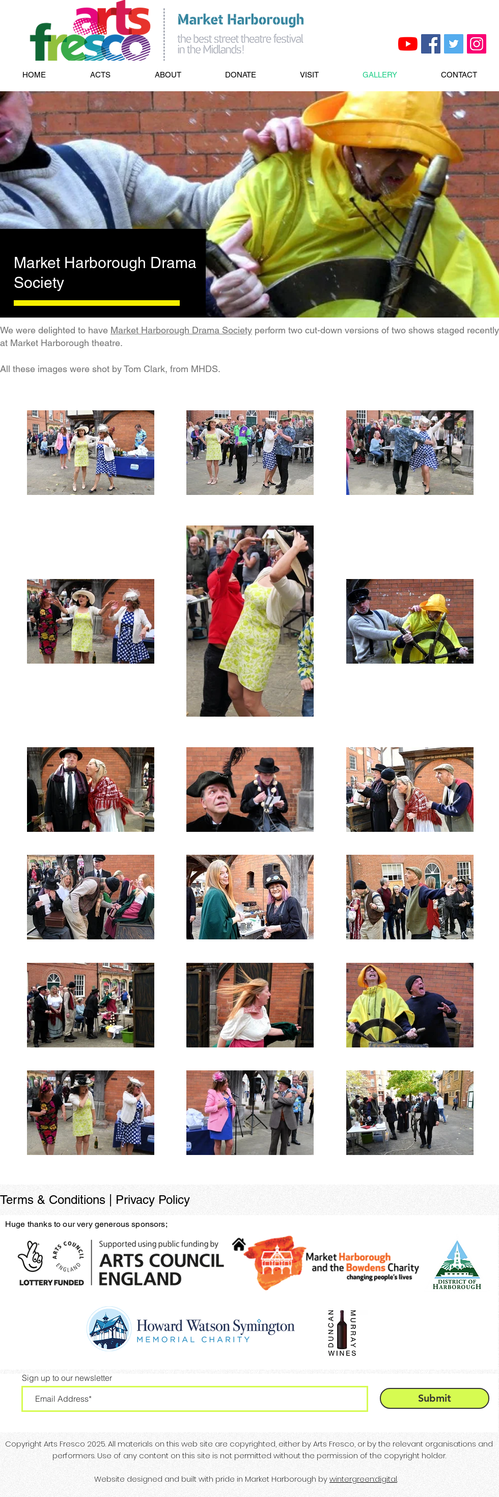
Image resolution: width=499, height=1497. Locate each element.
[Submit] (434, 1398)
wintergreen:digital (363, 1479)
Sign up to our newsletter (67, 1378)
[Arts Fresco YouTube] (408, 44)
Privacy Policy (153, 1199)
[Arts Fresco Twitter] (453, 44)
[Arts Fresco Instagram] (476, 44)
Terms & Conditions (52, 1199)
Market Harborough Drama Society (181, 330)
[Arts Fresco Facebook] (430, 44)
